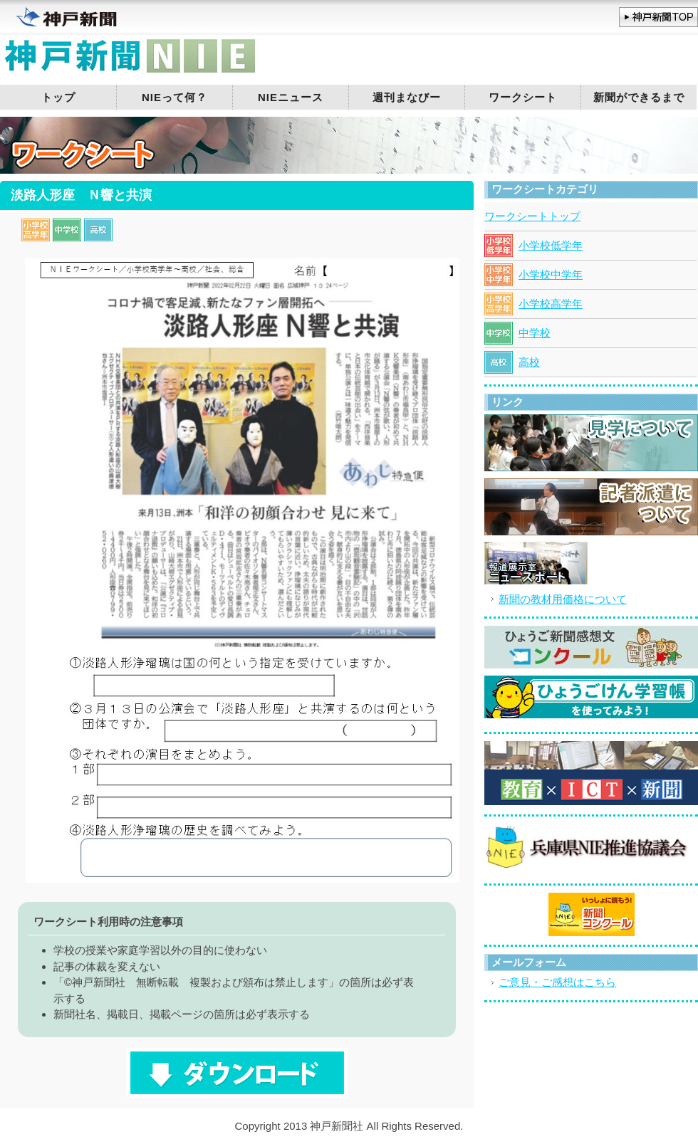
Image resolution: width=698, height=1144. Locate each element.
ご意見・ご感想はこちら (557, 982)
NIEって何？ (174, 97)
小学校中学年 (551, 274)
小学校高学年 (551, 304)
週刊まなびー (407, 97)
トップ (58, 97)
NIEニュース (290, 97)
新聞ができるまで (638, 97)
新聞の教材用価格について (563, 599)
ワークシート (523, 97)
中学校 (535, 333)
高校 (529, 362)
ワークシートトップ (532, 216)
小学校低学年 (551, 245)
